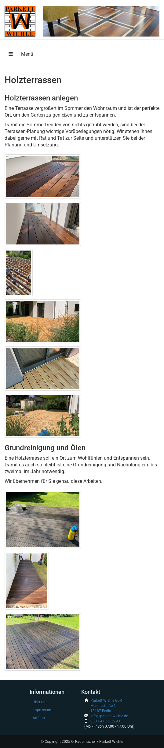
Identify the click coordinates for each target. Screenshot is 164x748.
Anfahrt (39, 718)
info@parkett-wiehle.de (109, 716)
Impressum (42, 710)
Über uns (40, 702)
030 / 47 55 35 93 (105, 721)
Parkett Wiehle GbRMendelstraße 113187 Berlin (106, 705)
